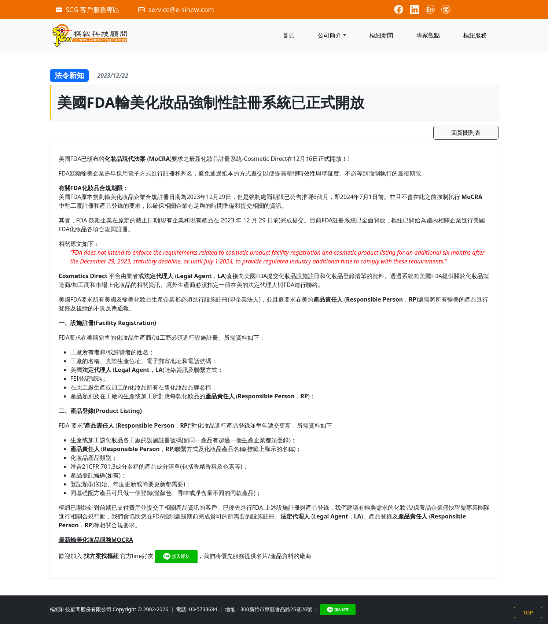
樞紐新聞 (381, 35)
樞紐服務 (475, 35)
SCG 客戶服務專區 (88, 9)
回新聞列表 (466, 133)
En (430, 9)
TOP (528, 612)
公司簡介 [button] (329, 35)
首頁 (288, 35)
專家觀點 (428, 35)
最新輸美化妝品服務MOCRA (96, 540)
